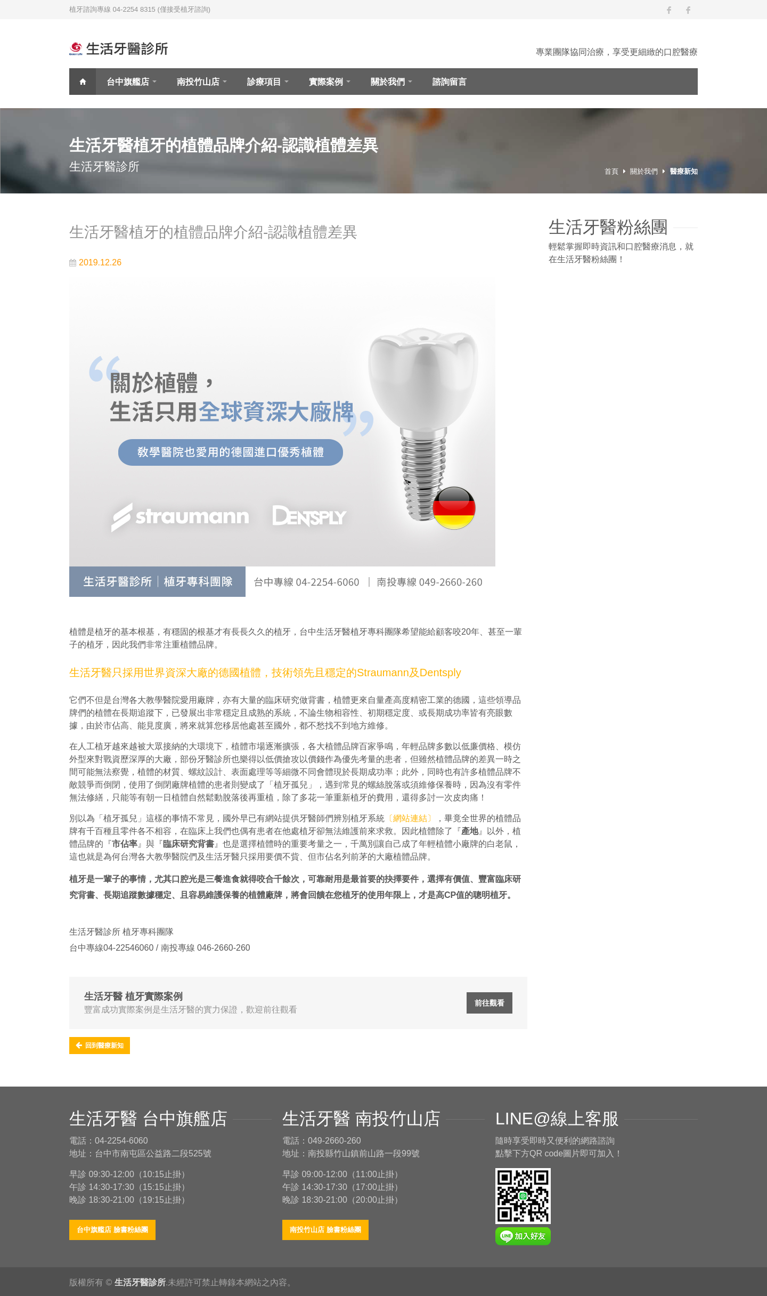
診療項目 (264, 81)
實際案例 (326, 81)
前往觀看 (489, 1003)
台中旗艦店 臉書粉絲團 (112, 1230)
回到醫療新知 (100, 1045)
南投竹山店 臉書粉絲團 (325, 1230)
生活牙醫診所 (140, 1282)
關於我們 (388, 81)
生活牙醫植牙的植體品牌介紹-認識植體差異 (213, 232)
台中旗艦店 (128, 81)
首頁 (82, 81)
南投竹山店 (198, 81)
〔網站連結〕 (410, 818)
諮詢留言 (450, 81)
